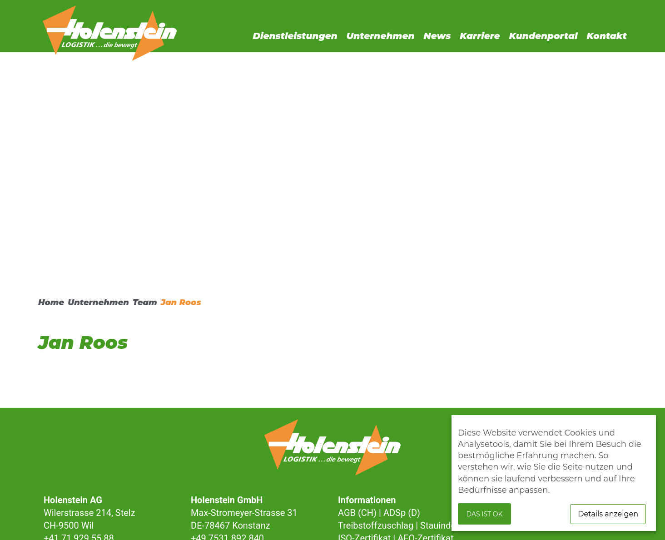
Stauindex (440, 525)
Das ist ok (484, 514)
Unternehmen (381, 35)
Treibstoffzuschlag (375, 525)
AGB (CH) (357, 512)
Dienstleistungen (295, 35)
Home (51, 302)
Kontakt (606, 35)
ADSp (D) (401, 512)
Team (145, 302)
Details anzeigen (608, 514)
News (437, 35)
